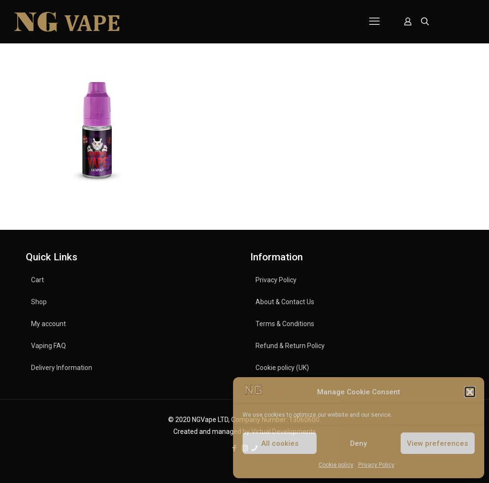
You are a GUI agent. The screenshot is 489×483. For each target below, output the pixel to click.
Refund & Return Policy (290, 345)
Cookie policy (336, 465)
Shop (39, 302)
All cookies (279, 443)
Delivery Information (61, 367)
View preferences (437, 443)
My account (48, 324)
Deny (358, 443)
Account (457, 21)
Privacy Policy (376, 465)
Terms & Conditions (284, 324)
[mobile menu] (374, 21)
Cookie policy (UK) (282, 367)
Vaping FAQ (48, 345)
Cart (37, 280)
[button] (470, 392)
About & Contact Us (284, 302)
